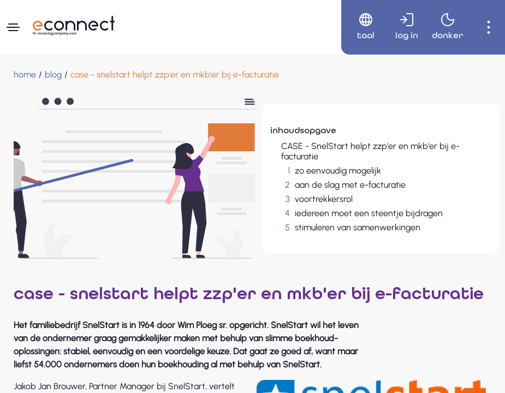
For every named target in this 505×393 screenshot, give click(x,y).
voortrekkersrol (324, 199)
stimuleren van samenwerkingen (357, 227)
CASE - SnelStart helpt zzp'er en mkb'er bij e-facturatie (370, 151)
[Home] (25, 74)
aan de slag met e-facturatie (350, 185)
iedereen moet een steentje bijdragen (369, 213)
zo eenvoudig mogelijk (338, 170)
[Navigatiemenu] (13, 27)
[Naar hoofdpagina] (73, 25)
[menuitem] (361, 27)
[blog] (53, 74)
